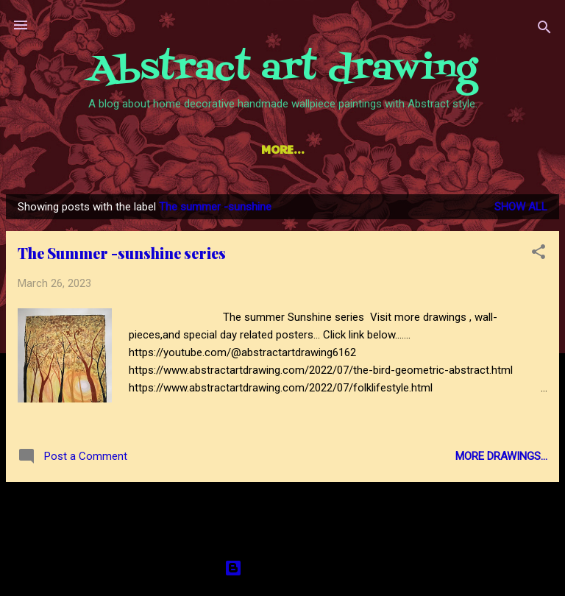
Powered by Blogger (282, 568)
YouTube (157, 149)
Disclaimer (365, 149)
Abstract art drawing (283, 69)
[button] (538, 257)
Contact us (460, 149)
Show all (520, 209)
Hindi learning (258, 149)
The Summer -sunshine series (122, 256)
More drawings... (501, 459)
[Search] (544, 29)
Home (87, 149)
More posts (282, 513)
